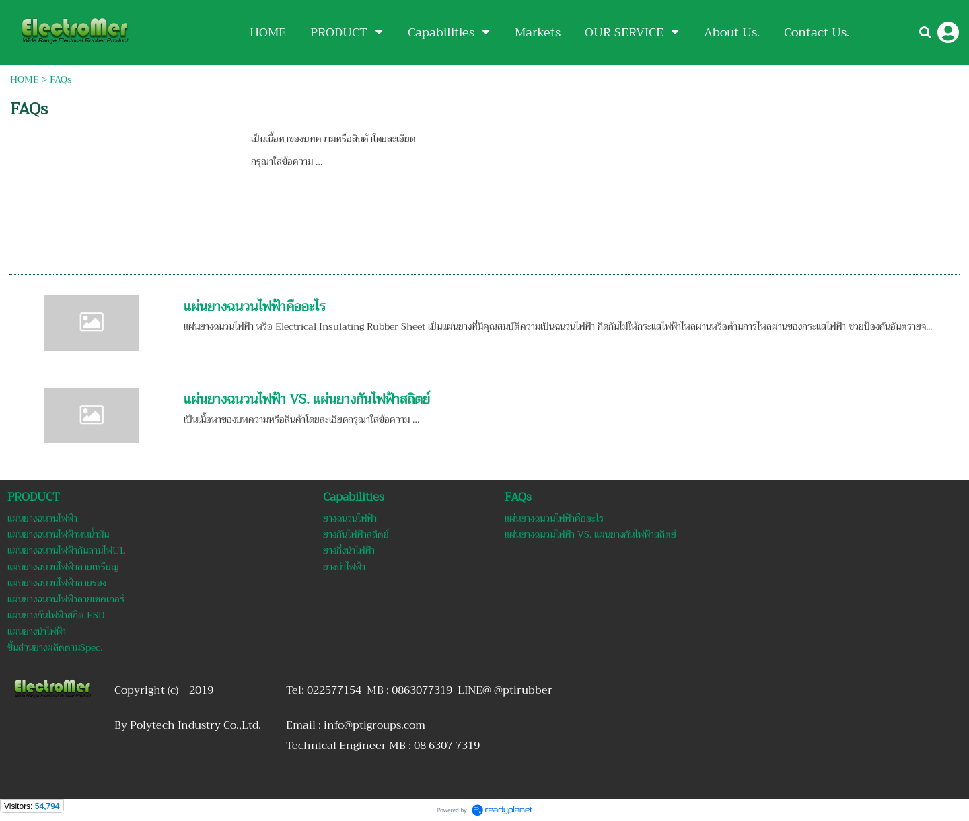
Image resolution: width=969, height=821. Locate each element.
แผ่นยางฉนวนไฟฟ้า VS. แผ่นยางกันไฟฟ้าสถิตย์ (307, 399)
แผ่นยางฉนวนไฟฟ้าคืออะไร (255, 306)
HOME (24, 79)
